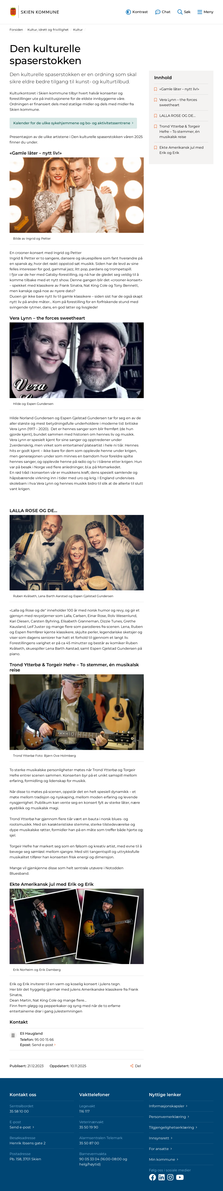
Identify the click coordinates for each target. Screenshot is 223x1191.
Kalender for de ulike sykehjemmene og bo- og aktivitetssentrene (73, 123)
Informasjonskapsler (168, 1106)
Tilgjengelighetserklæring (173, 1127)
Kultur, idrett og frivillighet (48, 30)
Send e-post (44, 1045)
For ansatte (160, 1149)
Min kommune (163, 1159)
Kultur (78, 30)
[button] (137, 11)
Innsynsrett (160, 1138)
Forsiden (16, 30)
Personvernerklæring (169, 1117)
